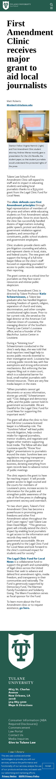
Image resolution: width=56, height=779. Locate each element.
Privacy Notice (9, 776)
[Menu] (51, 8)
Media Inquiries (19, 738)
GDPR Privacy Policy (29, 776)
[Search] (51, 4)
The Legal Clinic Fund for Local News (26, 559)
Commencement (19, 727)
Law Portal (16, 731)
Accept (48, 766)
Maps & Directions (20, 705)
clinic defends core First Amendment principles (24, 203)
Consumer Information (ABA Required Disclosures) (28, 722)
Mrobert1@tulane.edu (19, 105)
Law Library (16, 752)
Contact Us (16, 735)
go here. (25, 608)
